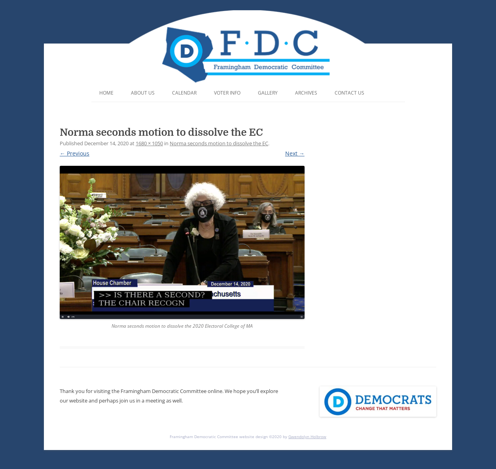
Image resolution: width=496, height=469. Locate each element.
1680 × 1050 (149, 143)
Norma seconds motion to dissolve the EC (219, 143)
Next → (295, 153)
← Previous (74, 153)
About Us (143, 92)
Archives (306, 92)
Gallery (268, 92)
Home (106, 92)
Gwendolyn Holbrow (307, 436)
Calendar (184, 92)
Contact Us (349, 92)
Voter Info (227, 92)
